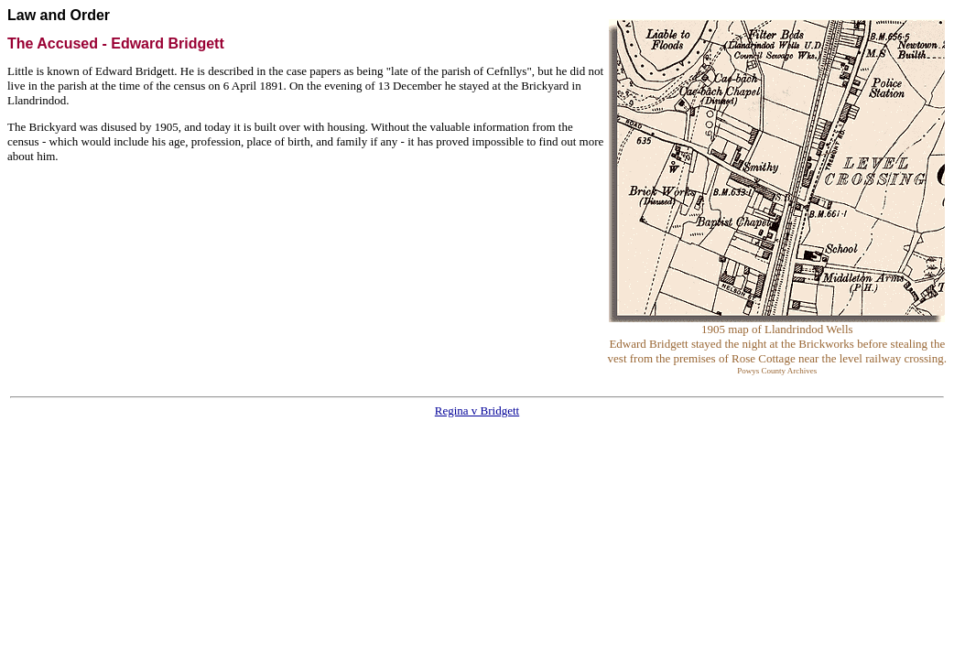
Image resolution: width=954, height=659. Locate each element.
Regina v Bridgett (477, 410)
